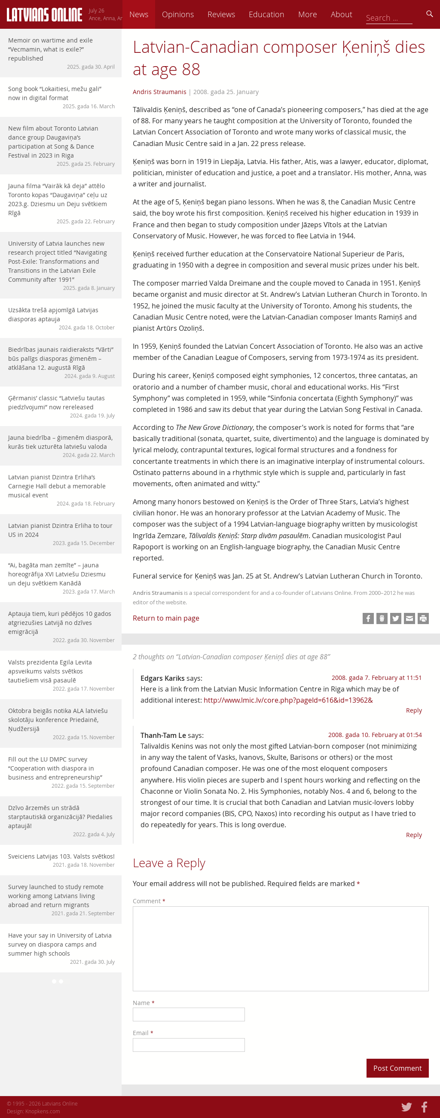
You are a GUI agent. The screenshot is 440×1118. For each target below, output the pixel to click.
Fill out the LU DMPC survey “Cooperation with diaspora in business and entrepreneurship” (61, 772)
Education (327, 14)
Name (144, 1003)
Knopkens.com (42, 1111)
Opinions (238, 14)
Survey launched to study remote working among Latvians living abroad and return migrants (61, 900)
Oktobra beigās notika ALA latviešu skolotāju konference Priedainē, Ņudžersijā (61, 724)
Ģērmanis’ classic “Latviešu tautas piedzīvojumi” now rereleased (61, 406)
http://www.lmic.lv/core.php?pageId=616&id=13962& (288, 700)
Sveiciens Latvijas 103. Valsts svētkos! (61, 860)
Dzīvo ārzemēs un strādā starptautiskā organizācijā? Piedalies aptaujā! (61, 821)
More (367, 14)
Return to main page (166, 618)
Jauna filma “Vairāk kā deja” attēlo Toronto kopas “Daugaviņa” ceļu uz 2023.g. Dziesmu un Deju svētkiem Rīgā (61, 203)
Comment (149, 901)
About (401, 14)
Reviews (281, 14)
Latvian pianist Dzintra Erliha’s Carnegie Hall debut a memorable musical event (61, 490)
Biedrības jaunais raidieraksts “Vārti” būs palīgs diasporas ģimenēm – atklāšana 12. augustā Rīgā (61, 362)
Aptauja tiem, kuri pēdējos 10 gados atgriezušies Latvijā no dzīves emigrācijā (61, 626)
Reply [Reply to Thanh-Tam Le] (414, 835)
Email (143, 1033)
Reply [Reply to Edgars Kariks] (414, 710)
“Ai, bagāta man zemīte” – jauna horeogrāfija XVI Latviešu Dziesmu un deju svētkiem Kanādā (61, 578)
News (198, 14)
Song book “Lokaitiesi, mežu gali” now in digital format (61, 97)
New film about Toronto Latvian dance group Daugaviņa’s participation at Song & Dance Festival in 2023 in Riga (61, 146)
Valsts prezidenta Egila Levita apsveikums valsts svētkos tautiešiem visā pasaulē (61, 675)
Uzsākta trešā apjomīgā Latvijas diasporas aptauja (61, 318)
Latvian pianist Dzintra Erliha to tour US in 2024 (61, 534)
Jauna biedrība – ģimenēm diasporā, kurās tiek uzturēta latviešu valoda (61, 446)
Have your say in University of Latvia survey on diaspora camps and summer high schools (61, 948)
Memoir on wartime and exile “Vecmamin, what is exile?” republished (61, 53)
